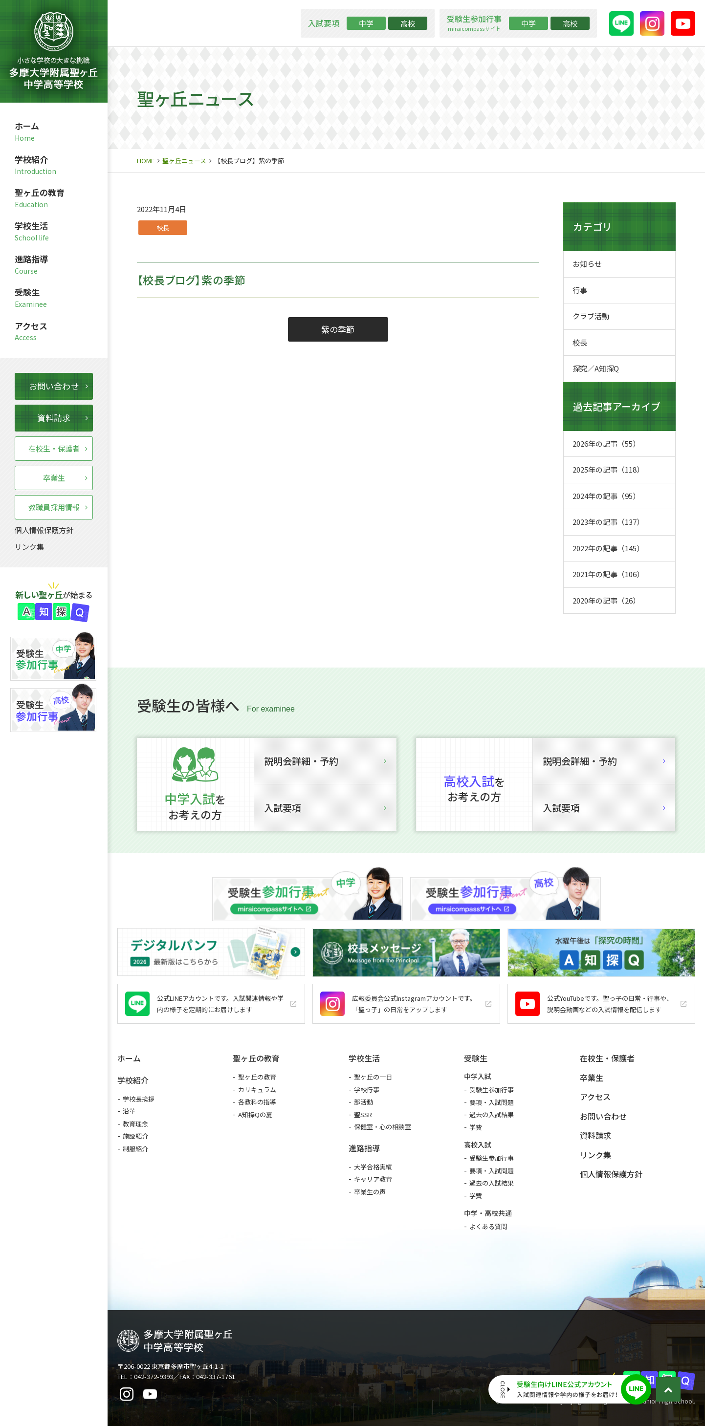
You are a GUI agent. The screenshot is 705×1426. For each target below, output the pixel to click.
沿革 (129, 1111)
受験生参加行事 (491, 1089)
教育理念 (135, 1123)
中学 (366, 23)
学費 (475, 1127)
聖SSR (363, 1114)
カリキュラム (257, 1089)
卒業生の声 (370, 1191)
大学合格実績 (373, 1166)
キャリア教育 (373, 1179)
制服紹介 (135, 1148)
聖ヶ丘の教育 (257, 1076)
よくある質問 (488, 1226)
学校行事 (366, 1089)
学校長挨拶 (138, 1098)
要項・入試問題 (491, 1102)
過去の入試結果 (491, 1114)
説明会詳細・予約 (325, 760)
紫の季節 (337, 329)
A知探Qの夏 (255, 1114)
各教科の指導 (257, 1101)
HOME (145, 160)
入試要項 (325, 807)
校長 (162, 227)
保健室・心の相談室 (382, 1126)
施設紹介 (135, 1136)
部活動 (363, 1101)
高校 (407, 23)
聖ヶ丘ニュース (184, 160)
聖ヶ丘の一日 (373, 1076)
